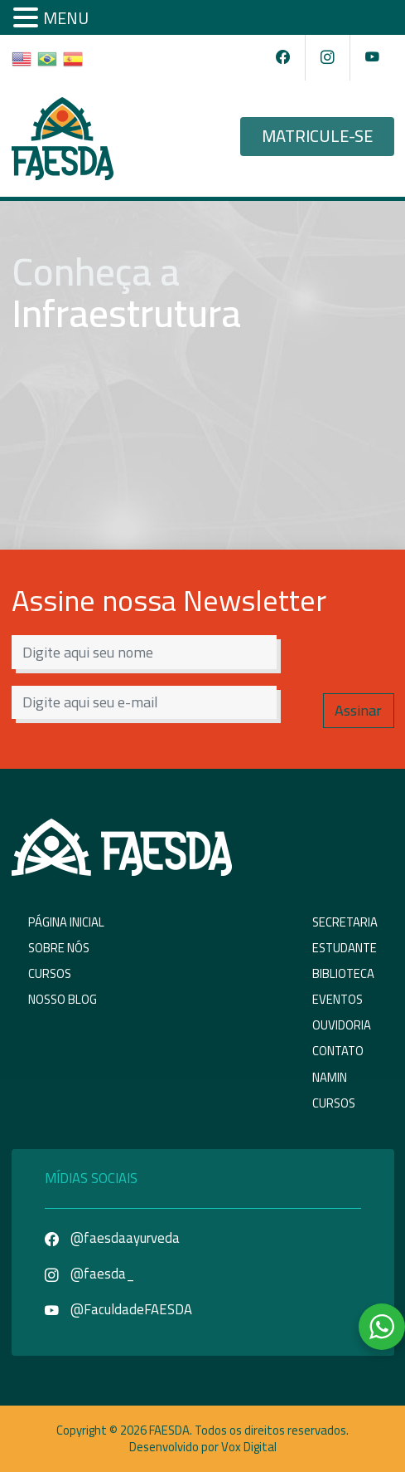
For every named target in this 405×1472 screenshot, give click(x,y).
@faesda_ (90, 1273)
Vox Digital (249, 1446)
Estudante (344, 948)
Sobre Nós (58, 948)
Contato (338, 1050)
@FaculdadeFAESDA (118, 1309)
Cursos (49, 973)
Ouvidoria (341, 1025)
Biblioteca (343, 973)
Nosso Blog (62, 999)
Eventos (337, 999)
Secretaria (345, 922)
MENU (66, 17)
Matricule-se (317, 136)
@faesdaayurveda (112, 1238)
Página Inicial (66, 922)
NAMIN (329, 1077)
